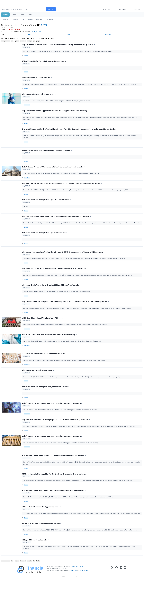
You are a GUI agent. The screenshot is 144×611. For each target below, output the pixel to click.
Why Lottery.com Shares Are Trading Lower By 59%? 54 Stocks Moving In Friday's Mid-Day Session (58, 45)
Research (108, 34)
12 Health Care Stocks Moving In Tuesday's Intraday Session (44, 243)
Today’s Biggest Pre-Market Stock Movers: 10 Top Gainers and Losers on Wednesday (53, 174)
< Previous (4, 41)
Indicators (137, 9)
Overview (15, 20)
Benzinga (26, 55)
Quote (30, 34)
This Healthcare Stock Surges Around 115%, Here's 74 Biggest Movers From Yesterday (54, 478)
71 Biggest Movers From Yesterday (35, 569)
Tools (30, 14)
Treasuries (49, 20)
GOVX (44, 25)
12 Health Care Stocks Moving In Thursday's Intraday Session (45, 62)
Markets (5, 14)
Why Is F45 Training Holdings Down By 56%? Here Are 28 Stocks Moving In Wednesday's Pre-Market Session (62, 191)
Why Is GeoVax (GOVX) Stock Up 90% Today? (39, 97)
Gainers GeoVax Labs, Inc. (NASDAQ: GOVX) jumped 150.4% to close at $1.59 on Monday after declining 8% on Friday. (58, 305)
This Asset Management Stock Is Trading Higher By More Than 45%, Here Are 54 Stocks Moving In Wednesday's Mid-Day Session (69, 134)
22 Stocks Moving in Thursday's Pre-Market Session (41, 552)
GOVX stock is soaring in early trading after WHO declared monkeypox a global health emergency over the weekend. (57, 103)
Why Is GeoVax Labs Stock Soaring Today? (38, 388)
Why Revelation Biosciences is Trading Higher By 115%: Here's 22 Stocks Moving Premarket (56, 440)
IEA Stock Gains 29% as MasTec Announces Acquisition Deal (45, 371)
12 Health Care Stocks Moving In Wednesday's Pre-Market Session (47, 156)
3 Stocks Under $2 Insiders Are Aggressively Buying (41, 532)
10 (30, 41)
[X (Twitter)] (112, 600)
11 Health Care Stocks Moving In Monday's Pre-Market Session (45, 406)
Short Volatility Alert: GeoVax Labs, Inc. (37, 80)
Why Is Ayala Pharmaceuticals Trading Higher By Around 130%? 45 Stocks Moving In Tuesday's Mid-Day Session (63, 264)
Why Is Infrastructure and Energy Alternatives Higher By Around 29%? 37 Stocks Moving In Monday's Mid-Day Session (65, 316)
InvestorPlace (27, 107)
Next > (38, 41)
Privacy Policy (73, 601)
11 (34, 41)
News (22, 20)
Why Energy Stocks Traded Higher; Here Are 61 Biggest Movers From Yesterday (51, 298)
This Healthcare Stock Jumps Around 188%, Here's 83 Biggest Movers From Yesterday (54, 515)
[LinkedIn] (121, 600)
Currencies (30, 20)
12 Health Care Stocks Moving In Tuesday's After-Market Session (46, 208)
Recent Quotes (106, 9)
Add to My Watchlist (35, 32)
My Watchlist (122, 9)
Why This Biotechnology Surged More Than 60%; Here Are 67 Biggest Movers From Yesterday (56, 226)
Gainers (25, 215)
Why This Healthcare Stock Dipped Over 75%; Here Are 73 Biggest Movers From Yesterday (55, 114)
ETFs (22, 14)
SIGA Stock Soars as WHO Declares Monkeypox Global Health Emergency (49, 350)
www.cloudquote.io (77, 597)
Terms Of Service (84, 601)
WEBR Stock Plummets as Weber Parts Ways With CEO (42, 333)
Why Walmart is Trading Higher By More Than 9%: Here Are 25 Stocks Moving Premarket (55, 281)
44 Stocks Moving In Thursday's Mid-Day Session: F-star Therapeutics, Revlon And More (54, 498)
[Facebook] (116, 600)
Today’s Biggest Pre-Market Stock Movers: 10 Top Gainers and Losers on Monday (52, 423)
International (40, 20)
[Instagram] (125, 600)
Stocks (15, 14)
